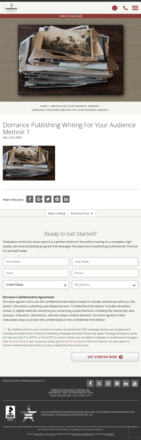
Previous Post (82, 213)
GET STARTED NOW (105, 357)
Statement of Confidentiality (83, 434)
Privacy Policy (17, 341)
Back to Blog (56, 213)
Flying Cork (110, 434)
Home (43, 106)
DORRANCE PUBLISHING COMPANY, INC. (70, 389)
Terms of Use (69, 341)
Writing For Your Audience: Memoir (74, 106)
